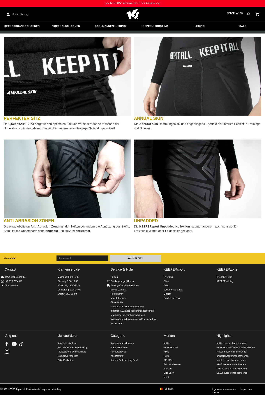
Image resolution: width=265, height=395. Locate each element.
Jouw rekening (20, 14)
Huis (132, 14)
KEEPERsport (174, 269)
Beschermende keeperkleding (73, 347)
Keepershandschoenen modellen (127, 306)
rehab (166, 377)
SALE (243, 26)
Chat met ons (11, 285)
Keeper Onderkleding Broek (125, 360)
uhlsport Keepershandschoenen (233, 356)
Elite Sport (169, 373)
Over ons (168, 277)
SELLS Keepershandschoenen (232, 373)
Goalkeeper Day (172, 298)
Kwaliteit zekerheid (67, 343)
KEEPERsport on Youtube (14, 344)
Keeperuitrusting (154, 26)
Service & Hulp (122, 269)
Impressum (246, 389)
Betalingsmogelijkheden (123, 281)
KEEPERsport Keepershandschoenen (236, 347)
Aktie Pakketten (65, 360)
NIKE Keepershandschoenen (231, 364)
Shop (166, 281)
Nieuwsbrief (9, 258)
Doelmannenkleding (110, 26)
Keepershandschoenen (22, 26)
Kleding (199, 26)
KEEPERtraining (225, 281)
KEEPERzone (227, 269)
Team (166, 285)
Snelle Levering (118, 289)
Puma (166, 356)
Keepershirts (117, 356)
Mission (167, 294)
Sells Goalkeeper (172, 364)
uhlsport (168, 368)
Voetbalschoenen (66, 26)
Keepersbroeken (119, 351)
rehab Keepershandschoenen (231, 360)
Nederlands (235, 13)
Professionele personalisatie (72, 351)
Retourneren (117, 294)
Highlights (224, 336)
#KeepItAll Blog (224, 277)
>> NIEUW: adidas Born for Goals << (132, 3)
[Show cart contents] (257, 14)
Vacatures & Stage (173, 289)
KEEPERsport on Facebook (7, 344)
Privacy (215, 392)
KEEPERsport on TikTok (21, 344)
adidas (167, 343)
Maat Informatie (118, 298)
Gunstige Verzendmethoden (125, 285)
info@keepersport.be (15, 277)
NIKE (166, 351)
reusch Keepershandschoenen (232, 351)
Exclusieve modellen (68, 356)
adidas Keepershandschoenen (232, 343)
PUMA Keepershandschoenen (232, 368)
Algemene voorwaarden (224, 389)
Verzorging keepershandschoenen (128, 315)
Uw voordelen (68, 336)
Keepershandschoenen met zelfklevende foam (134, 319)
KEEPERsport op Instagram (7, 351)
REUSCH (168, 360)
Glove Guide (117, 302)
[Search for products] (248, 14)
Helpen (114, 277)
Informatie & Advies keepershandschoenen (132, 311)
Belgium (169, 389)
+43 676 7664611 (13, 281)
